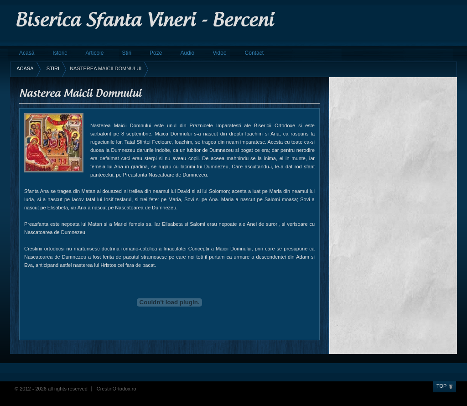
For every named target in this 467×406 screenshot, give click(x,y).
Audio (187, 53)
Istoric (59, 53)
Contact (254, 53)
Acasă (26, 53)
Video (219, 53)
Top (441, 386)
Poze (156, 53)
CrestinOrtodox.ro (116, 388)
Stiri (126, 53)
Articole (94, 53)
